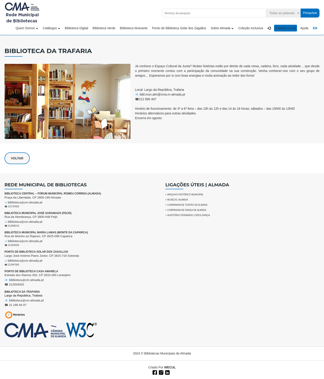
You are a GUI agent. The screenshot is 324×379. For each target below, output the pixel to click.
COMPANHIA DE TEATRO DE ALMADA (187, 205)
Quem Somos (27, 28)
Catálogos (51, 28)
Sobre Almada (222, 28)
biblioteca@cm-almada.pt (25, 202)
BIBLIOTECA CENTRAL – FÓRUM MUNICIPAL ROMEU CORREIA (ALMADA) (52, 193)
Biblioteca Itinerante (134, 28)
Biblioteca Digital (76, 28)
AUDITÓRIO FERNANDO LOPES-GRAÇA (188, 215)
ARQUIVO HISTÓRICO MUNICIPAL (185, 194)
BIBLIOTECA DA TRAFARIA (22, 291)
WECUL (170, 367)
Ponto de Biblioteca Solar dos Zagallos (179, 28)
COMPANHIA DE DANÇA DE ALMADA (186, 210)
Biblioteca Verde (104, 28)
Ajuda (304, 28)
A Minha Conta (285, 28)
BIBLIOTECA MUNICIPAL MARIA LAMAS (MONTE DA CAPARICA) (46, 232)
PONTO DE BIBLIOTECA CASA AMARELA (31, 271)
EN (315, 28)
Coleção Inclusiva (250, 28)
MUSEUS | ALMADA (177, 199)
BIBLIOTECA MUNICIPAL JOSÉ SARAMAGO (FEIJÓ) (38, 213)
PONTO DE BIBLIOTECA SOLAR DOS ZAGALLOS (36, 251)
